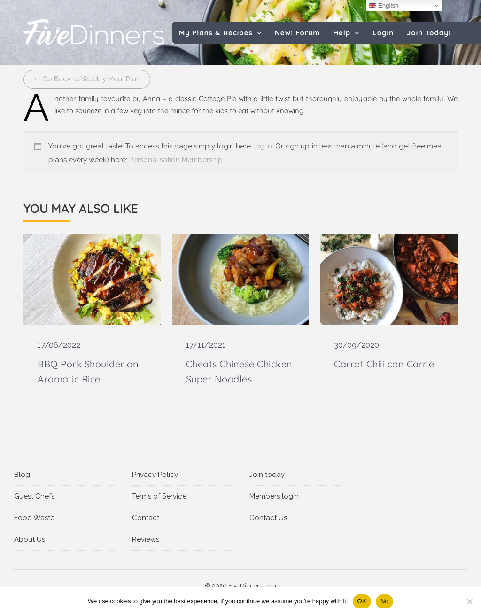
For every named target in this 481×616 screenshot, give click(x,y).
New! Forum (297, 32)
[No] (469, 601)
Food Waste (34, 518)
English (383, 5)
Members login (274, 496)
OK (361, 601)
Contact (145, 518)
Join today (267, 474)
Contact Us (268, 518)
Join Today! (429, 32)
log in (262, 146)
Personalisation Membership (176, 160)
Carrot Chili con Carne (384, 364)
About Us (29, 539)
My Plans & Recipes (216, 32)
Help (341, 32)
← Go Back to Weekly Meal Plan (86, 79)
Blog (22, 474)
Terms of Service (159, 496)
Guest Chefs (34, 496)
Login (383, 32)
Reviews (145, 539)
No (384, 601)
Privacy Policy (155, 474)
